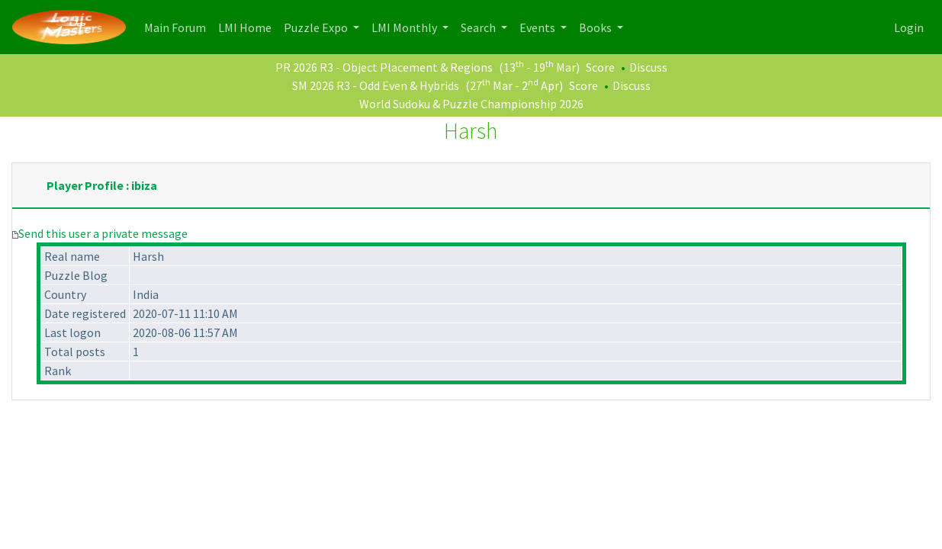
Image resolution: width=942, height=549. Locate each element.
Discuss (648, 67)
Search (479, 27)
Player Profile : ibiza (102, 185)
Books (596, 27)
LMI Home (248, 26)
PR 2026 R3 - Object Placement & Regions (384, 67)
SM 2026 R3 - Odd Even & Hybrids (375, 85)
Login (909, 27)
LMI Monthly (405, 27)
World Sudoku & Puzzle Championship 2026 (471, 103)
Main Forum (178, 26)
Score (600, 67)
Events (538, 27)
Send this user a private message (103, 233)
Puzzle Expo (317, 27)
